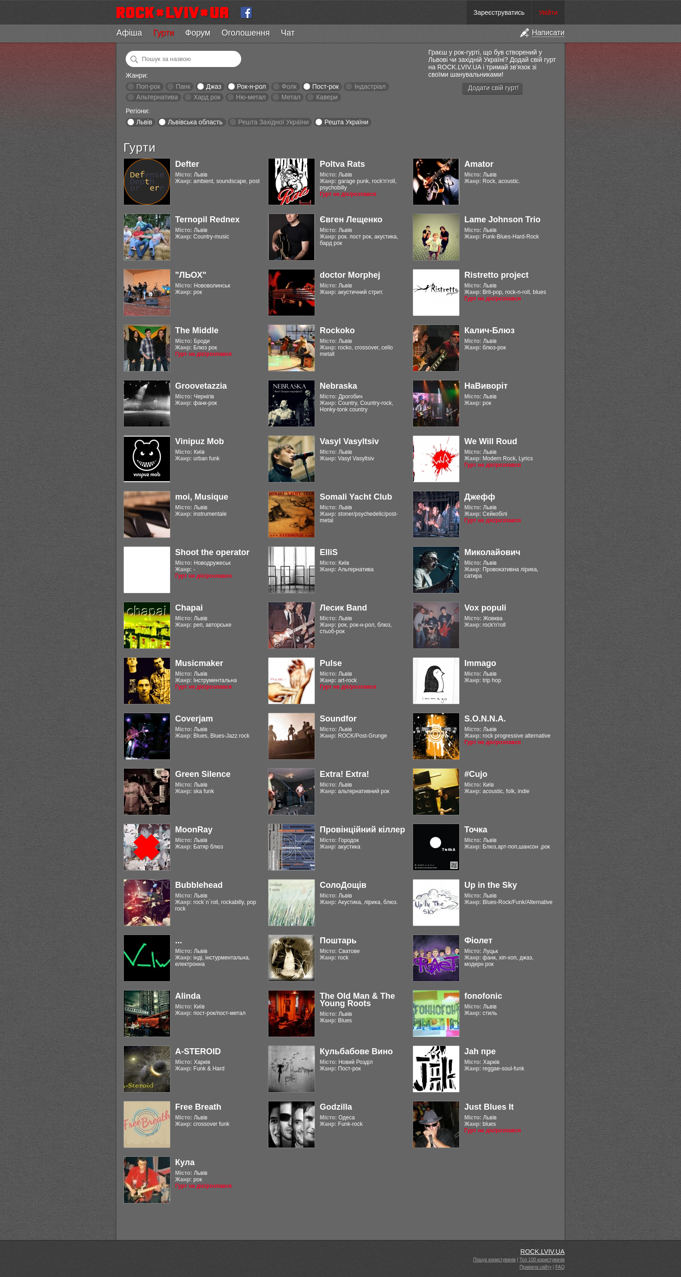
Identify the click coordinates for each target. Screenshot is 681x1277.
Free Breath (198, 1107)
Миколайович (492, 552)
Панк (183, 86)
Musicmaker (199, 663)
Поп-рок (148, 86)
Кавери (327, 97)
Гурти (163, 32)
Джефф (479, 496)
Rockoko (337, 330)
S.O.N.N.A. (485, 718)
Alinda (188, 996)
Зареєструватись (499, 12)
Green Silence (203, 774)
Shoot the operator (212, 552)
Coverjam (194, 718)
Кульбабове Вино (356, 1051)
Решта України (346, 122)
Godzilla (336, 1107)
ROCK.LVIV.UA (542, 1251)
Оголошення (245, 32)
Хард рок (207, 97)
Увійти (548, 12)
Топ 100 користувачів (542, 1259)
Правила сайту (536, 1267)
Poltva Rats (342, 164)
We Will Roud (490, 441)
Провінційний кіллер (362, 829)
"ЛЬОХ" (191, 275)
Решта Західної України (273, 122)
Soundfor (338, 718)
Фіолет (478, 940)
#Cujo (475, 774)
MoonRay (194, 829)
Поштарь (338, 940)
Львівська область (195, 122)
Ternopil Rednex (207, 219)
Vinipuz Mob (199, 441)
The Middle (197, 330)
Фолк (289, 86)
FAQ (560, 1267)
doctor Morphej (350, 275)
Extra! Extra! (344, 774)
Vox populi (485, 607)
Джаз (213, 86)
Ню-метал (251, 97)
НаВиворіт (486, 386)
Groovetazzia (201, 386)
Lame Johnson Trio (502, 219)
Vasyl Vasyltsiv (349, 441)
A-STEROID (198, 1051)
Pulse (331, 663)
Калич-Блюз (489, 330)
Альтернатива (157, 97)
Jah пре (480, 1051)
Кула (185, 1162)
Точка (475, 829)
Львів (144, 122)
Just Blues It (489, 1107)
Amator (478, 164)
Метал (290, 97)
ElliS (329, 552)
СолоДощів (343, 885)
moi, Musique (201, 496)
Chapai (189, 607)
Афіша (129, 32)
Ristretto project (496, 275)
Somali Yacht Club (356, 496)
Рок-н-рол (251, 86)
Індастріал (370, 86)
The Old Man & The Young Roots (357, 999)
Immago (480, 663)
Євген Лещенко (351, 219)
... (178, 940)
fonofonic (483, 996)
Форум (198, 32)
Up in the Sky (490, 885)
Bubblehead (199, 885)
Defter (187, 164)
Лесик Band (343, 607)
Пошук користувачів (494, 1259)
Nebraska (338, 386)
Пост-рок (325, 86)
